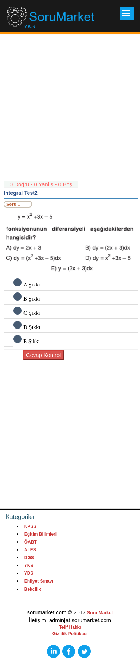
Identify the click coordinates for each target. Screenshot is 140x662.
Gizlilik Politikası (70, 633)
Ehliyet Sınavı (38, 581)
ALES (30, 549)
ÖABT (30, 542)
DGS (29, 557)
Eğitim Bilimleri (40, 534)
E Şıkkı (31, 341)
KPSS (30, 526)
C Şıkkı (31, 313)
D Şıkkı (31, 327)
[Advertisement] (70, 111)
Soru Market (100, 612)
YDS (29, 573)
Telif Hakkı (70, 627)
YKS (29, 565)
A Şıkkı (31, 285)
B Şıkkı (31, 299)
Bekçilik (32, 589)
